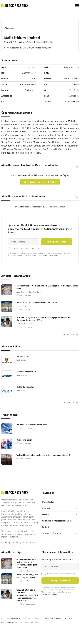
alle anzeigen (68, 334)
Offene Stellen (48, 618)
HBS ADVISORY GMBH (15, 618)
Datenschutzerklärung (50, 255)
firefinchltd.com (71, 67)
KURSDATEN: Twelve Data (9, 622)
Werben (58, 618)
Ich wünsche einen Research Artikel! (40, 181)
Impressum (68, 618)
